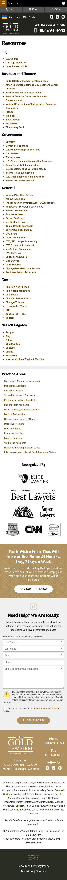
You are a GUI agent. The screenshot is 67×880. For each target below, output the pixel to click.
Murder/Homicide (13, 438)
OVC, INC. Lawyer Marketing (21, 241)
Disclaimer (41, 708)
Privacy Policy (41, 866)
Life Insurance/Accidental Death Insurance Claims (30, 452)
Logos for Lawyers (16, 257)
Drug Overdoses (12, 428)
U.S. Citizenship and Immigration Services (28, 161)
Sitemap (41, 871)
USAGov (10, 142)
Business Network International (23, 92)
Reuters (10, 317)
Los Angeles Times (16, 306)
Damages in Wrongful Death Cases (22, 447)
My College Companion (18, 249)
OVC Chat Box (13, 253)
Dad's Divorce (13, 264)
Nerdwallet (11, 123)
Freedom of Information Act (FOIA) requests (30, 202)
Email (33, 9)
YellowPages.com (15, 199)
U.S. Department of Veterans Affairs (26, 169)
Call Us (11, 9)
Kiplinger (10, 115)
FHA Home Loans (15, 214)
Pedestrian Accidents (15, 385)
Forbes (9, 112)
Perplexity (11, 355)
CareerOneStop (14, 218)
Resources (24, 866)
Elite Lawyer (12, 260)
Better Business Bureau (18, 229)
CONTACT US (33, 589)
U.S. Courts (11, 58)
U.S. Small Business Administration (24, 176)
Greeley (20, 805)
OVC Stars (11, 233)
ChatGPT (10, 347)
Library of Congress (16, 145)
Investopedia (12, 119)
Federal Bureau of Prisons (20, 180)
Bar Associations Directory (20, 272)
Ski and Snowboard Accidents (19, 395)
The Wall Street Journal (18, 298)
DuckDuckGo (12, 344)
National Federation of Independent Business (30, 104)
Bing (7, 336)
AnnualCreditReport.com (19, 226)
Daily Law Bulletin (15, 237)
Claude (9, 351)
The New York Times (17, 287)
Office (56, 9)
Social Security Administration (22, 165)
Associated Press (15, 314)
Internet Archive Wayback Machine (24, 359)
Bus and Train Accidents (16, 404)
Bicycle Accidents (13, 390)
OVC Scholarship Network (19, 245)
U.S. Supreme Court (16, 62)
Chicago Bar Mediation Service (22, 268)
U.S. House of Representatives (22, 149)
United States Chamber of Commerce (26, 81)
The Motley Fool (14, 127)
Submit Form (34, 720)
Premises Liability (13, 433)
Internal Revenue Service (19, 172)
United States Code (16, 66)
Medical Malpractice (14, 414)
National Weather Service (19, 195)
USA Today (11, 294)
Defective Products (14, 423)
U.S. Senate (11, 153)
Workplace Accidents (15, 442)
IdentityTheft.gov (15, 222)
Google (9, 332)
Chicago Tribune (14, 302)
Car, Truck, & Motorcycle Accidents (22, 381)
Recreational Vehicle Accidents (20, 400)
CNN (7, 310)
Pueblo (49, 809)
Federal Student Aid (16, 210)
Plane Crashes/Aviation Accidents (22, 409)
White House (12, 157)
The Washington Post (17, 290)
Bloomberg (11, 108)
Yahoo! (9, 340)
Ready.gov (11, 206)
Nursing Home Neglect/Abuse (19, 419)
